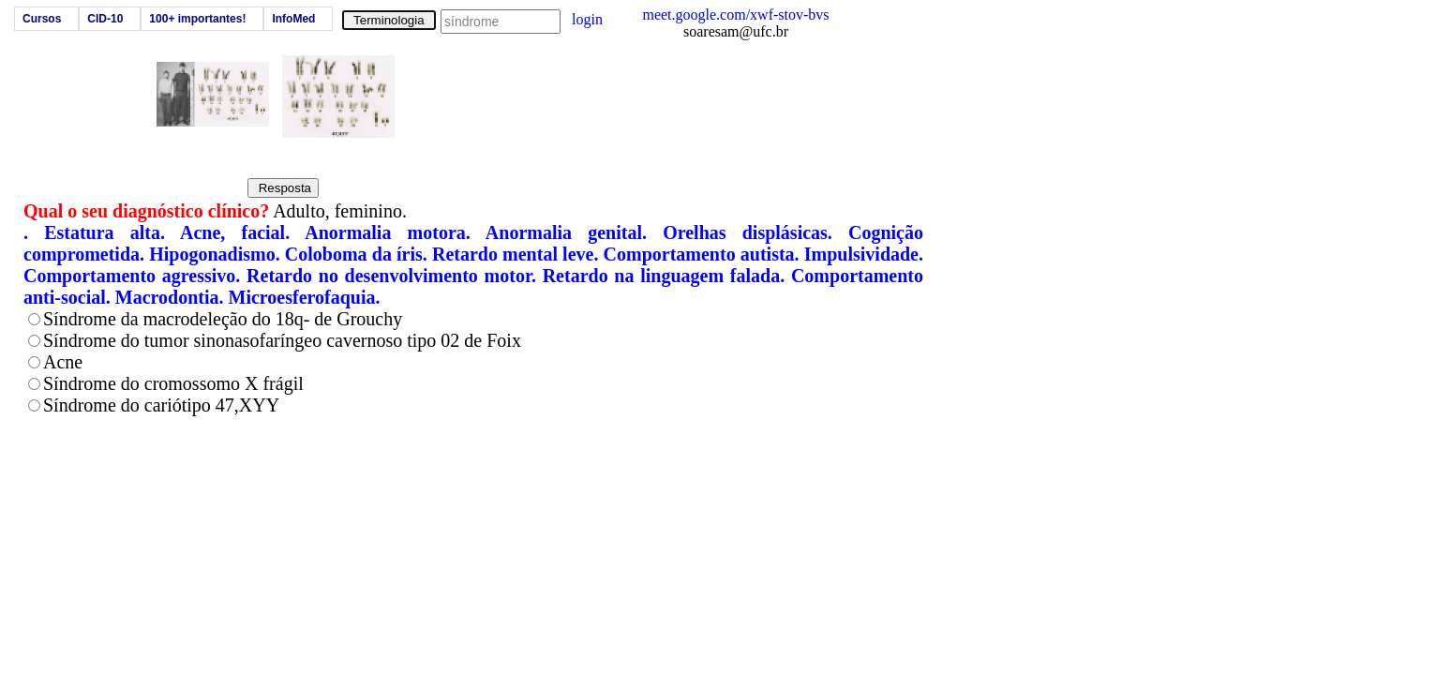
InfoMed (293, 18)
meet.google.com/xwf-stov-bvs (735, 14)
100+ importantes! (197, 18)
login (587, 19)
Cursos (41, 18)
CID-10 (105, 18)
